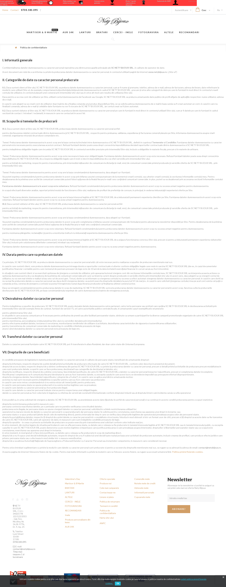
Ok (118, 583)
